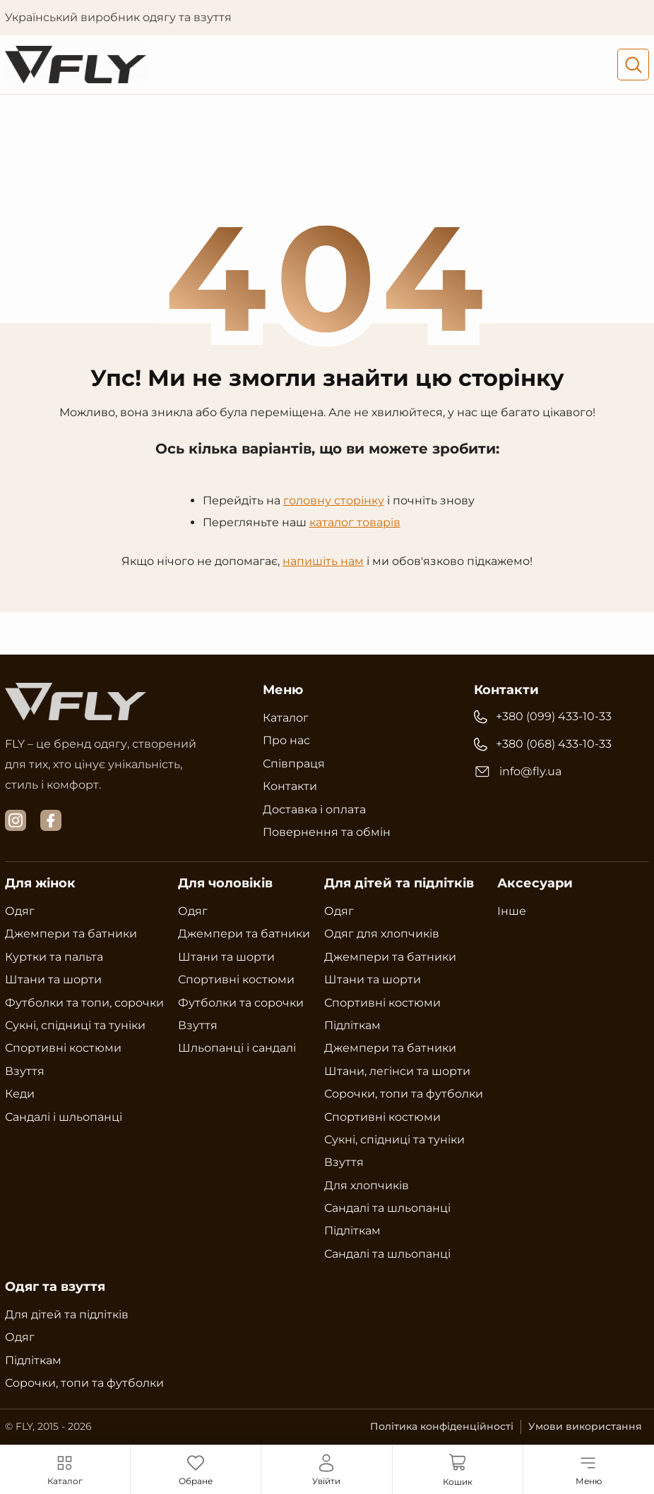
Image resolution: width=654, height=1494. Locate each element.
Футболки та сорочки (241, 1002)
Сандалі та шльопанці (387, 1208)
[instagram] (15, 820)
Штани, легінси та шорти (397, 1071)
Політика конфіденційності (441, 1426)
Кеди (20, 1093)
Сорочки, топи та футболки (403, 1093)
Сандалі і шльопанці (63, 1117)
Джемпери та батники (71, 933)
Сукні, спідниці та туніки (75, 1025)
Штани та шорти (53, 979)
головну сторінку (333, 500)
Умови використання (585, 1426)
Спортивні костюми (63, 1048)
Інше (511, 911)
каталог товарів (354, 522)
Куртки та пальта (54, 957)
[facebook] (50, 820)
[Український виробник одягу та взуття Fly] (75, 64)
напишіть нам (323, 561)
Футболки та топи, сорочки (84, 1002)
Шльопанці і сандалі (237, 1048)
